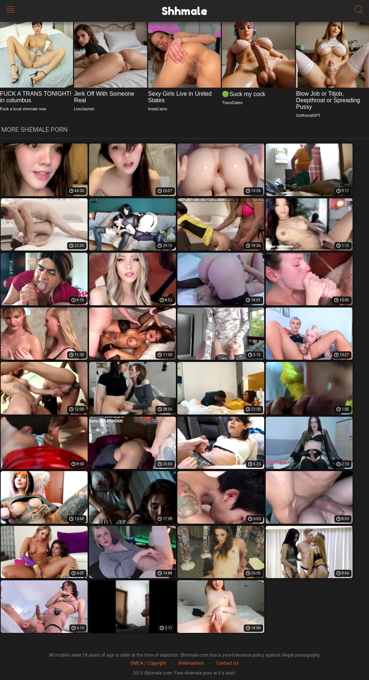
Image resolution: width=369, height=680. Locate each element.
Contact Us (227, 663)
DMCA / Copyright (148, 663)
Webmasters (191, 663)
